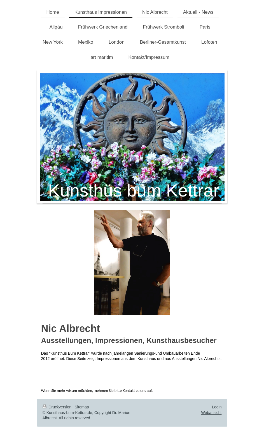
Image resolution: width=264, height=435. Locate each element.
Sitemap (82, 407)
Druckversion (58, 407)
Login (216, 407)
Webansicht (211, 412)
